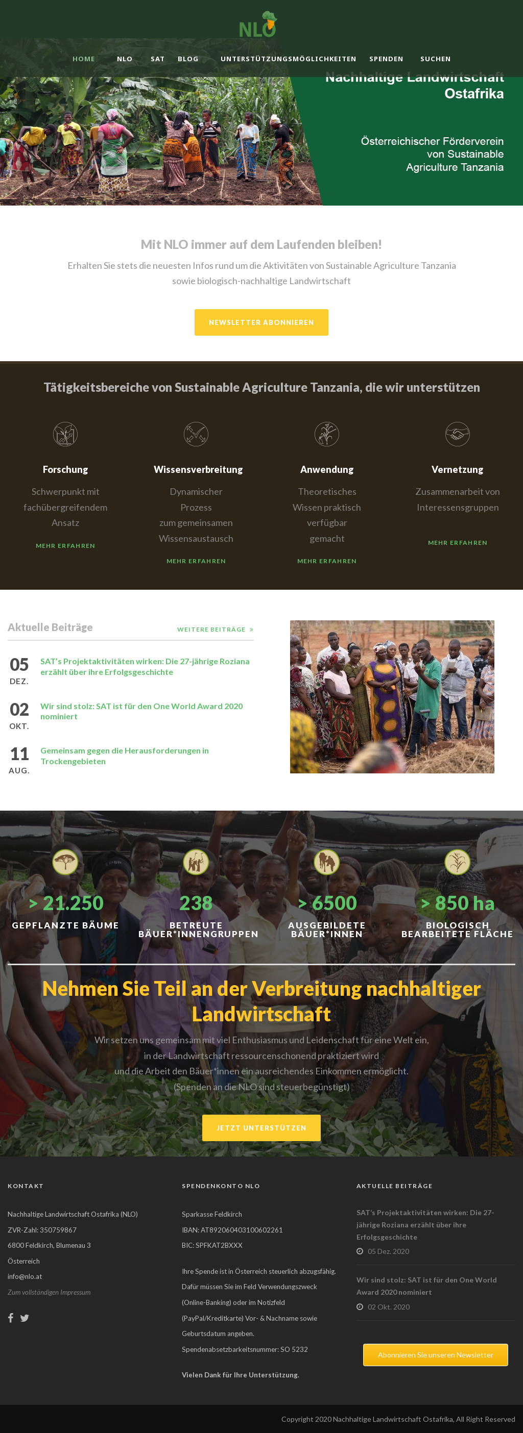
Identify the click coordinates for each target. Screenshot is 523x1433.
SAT (158, 58)
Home (84, 58)
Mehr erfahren (66, 545)
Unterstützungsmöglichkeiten (288, 58)
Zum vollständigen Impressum (49, 1292)
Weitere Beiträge (211, 629)
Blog (188, 58)
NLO (125, 58)
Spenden (386, 58)
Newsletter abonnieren (261, 322)
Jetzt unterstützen (261, 1128)
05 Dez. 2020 (388, 1251)
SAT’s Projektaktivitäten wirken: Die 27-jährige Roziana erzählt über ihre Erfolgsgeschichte (145, 666)
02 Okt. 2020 (389, 1306)
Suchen (435, 58)
